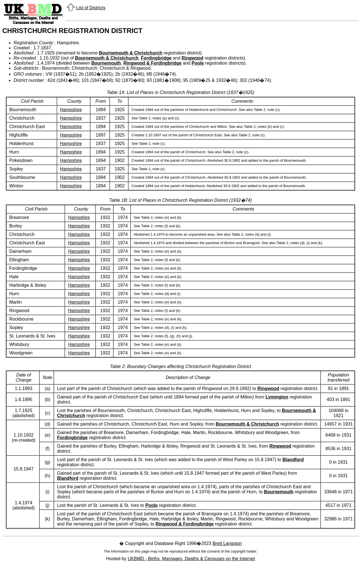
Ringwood (192, 58)
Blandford (293, 459)
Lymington (276, 397)
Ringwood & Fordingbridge (153, 63)
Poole (197, 63)
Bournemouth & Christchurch (130, 53)
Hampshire (71, 109)
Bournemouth (106, 63)
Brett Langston (227, 543)
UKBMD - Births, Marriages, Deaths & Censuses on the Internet (191, 558)
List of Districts (90, 7)
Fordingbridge (156, 58)
